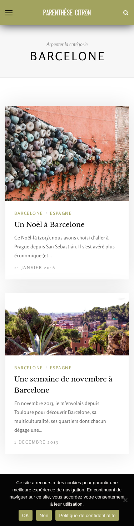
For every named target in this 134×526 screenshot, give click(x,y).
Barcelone (28, 213)
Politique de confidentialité (87, 515)
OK (25, 515)
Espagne (61, 213)
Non (44, 515)
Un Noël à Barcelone (49, 225)
